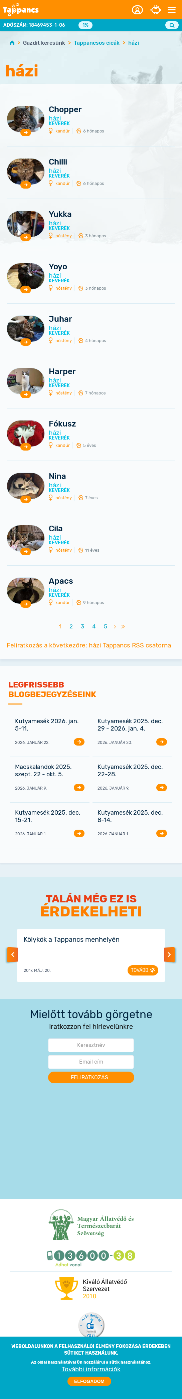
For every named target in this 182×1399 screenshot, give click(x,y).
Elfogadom (89, 1386)
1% (85, 25)
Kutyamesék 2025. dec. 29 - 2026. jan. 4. (130, 725)
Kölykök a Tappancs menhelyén (72, 939)
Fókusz (62, 424)
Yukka (60, 214)
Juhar (60, 319)
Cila (56, 529)
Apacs (61, 581)
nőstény (63, 235)
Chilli (58, 162)
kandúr (62, 130)
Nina (57, 476)
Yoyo (58, 267)
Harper (62, 371)
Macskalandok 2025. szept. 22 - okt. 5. (43, 770)
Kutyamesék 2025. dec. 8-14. (130, 816)
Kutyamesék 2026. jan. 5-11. (47, 725)
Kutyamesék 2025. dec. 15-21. (47, 816)
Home (12, 42)
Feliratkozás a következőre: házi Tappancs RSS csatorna (89, 645)
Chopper (65, 109)
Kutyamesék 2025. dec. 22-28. (130, 770)
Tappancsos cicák (97, 43)
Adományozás (155, 9)
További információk (91, 1374)
